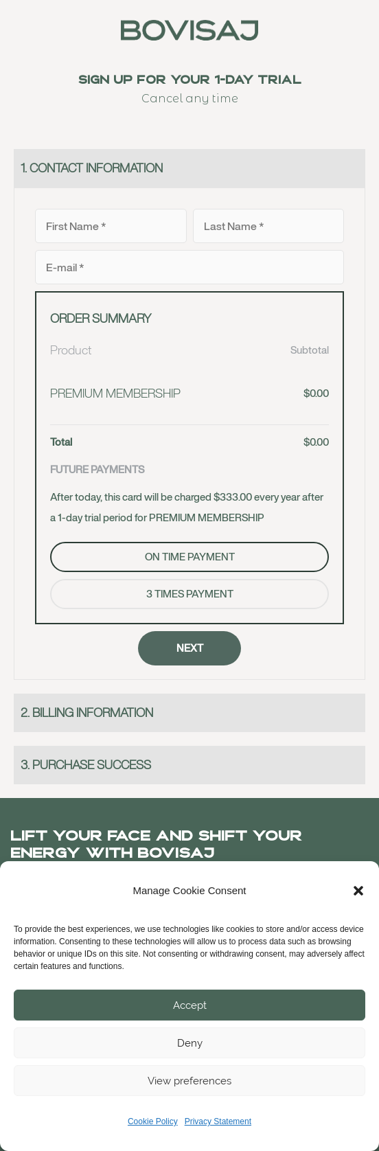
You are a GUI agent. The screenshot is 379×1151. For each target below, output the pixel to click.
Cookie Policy (153, 1121)
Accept (190, 1005)
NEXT (189, 648)
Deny (190, 1043)
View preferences (189, 1081)
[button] (358, 891)
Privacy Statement (218, 1121)
